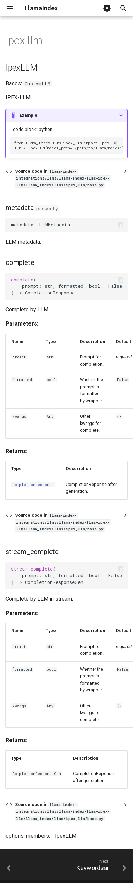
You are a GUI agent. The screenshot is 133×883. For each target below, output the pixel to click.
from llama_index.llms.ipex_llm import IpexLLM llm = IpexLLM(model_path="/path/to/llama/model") (68, 145)
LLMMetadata (54, 225)
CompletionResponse (50, 293)
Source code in (63, 178)
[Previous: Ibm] (10, 866)
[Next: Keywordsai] (100, 866)
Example (28, 115)
